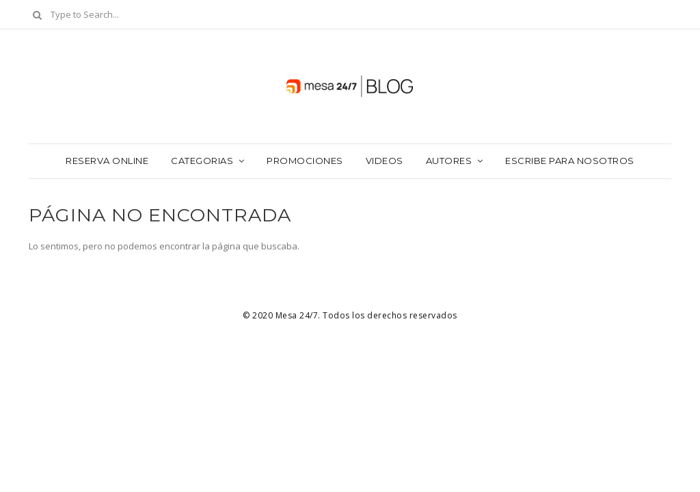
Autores (449, 160)
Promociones (305, 160)
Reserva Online (107, 160)
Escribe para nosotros (569, 160)
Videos (384, 160)
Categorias (202, 160)
